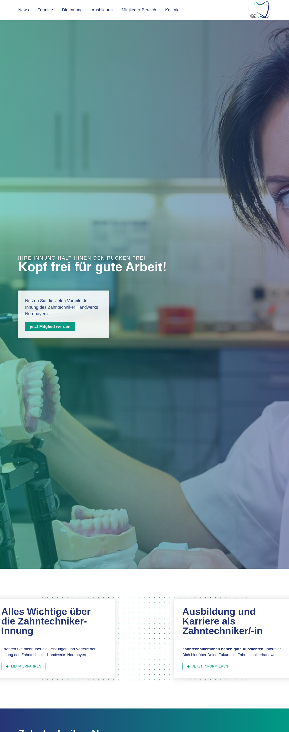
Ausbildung (102, 9)
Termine (45, 9)
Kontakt (172, 9)
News (23, 9)
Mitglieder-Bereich (139, 9)
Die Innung (72, 9)
